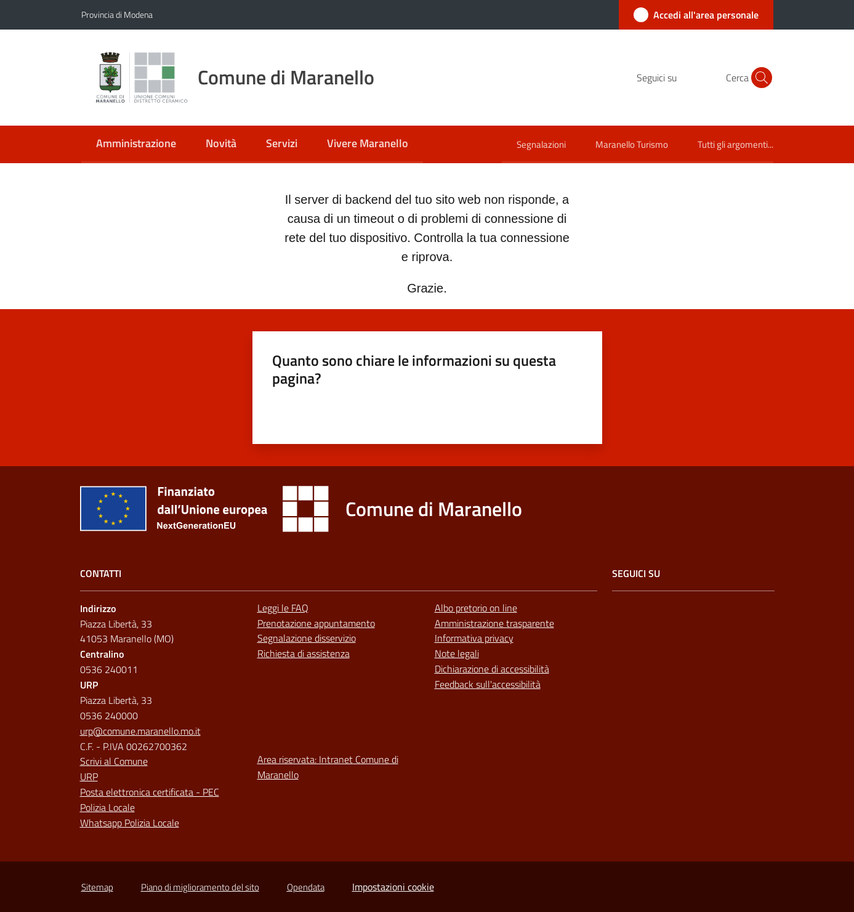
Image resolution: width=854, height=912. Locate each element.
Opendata (305, 887)
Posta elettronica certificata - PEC (149, 792)
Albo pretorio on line (476, 607)
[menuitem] (136, 144)
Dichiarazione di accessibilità (492, 668)
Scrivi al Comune (114, 761)
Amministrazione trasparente (494, 623)
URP (89, 776)
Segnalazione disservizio (306, 638)
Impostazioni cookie (393, 886)
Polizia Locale (107, 807)
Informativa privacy (474, 638)
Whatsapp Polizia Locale (129, 822)
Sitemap (97, 887)
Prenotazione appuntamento (316, 623)
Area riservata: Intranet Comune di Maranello (327, 767)
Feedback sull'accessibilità (488, 684)
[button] (758, 77)
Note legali (457, 653)
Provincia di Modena (117, 14)
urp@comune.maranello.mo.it (140, 731)
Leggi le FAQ (282, 607)
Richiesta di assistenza (303, 653)
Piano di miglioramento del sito (200, 887)
